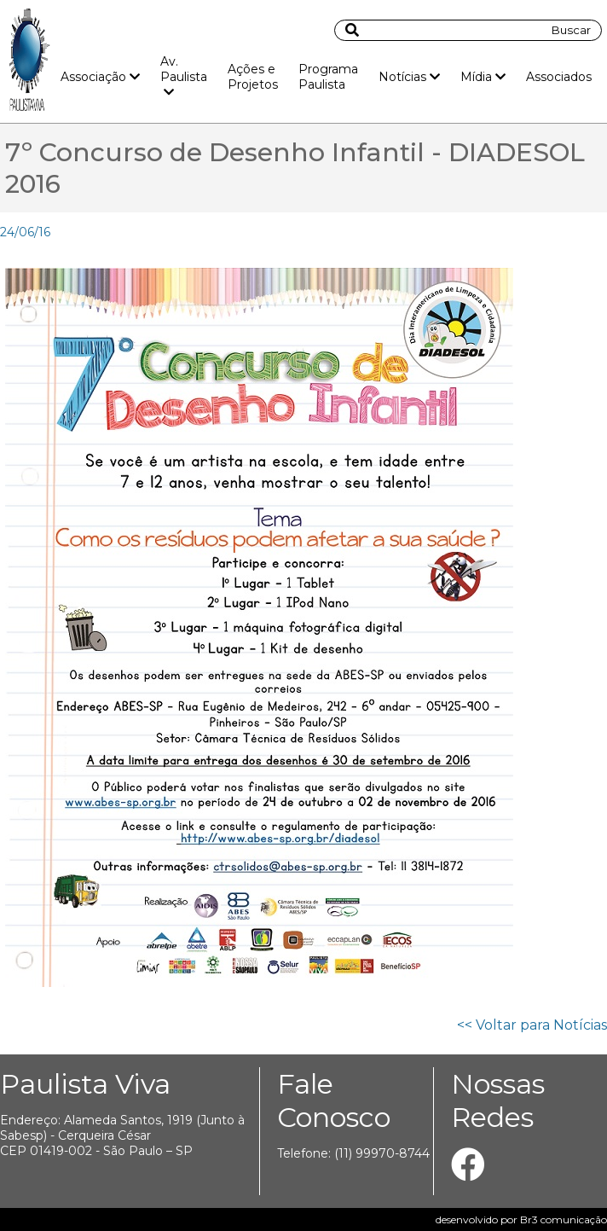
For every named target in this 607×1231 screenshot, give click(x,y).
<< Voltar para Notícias (532, 1025)
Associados (559, 76)
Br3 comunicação (563, 1219)
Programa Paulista (328, 76)
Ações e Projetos (253, 76)
